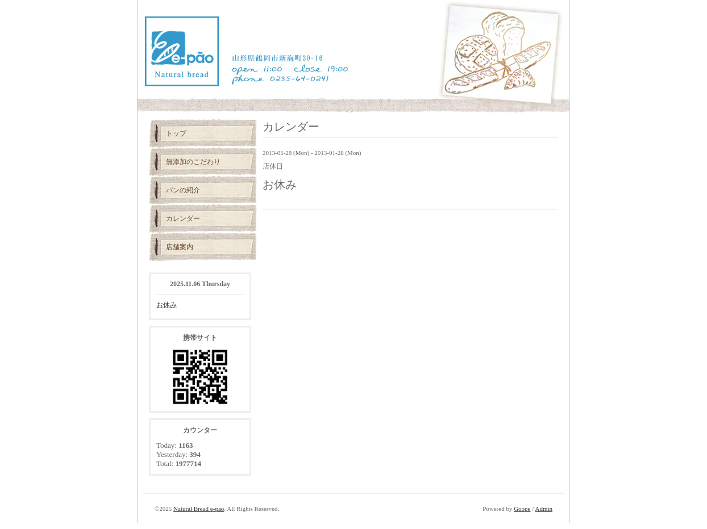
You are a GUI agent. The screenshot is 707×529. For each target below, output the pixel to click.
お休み (166, 305)
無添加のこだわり (193, 162)
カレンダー (183, 218)
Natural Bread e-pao (198, 508)
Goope (522, 508)
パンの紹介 (183, 190)
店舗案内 (179, 247)
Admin (543, 508)
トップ (176, 133)
